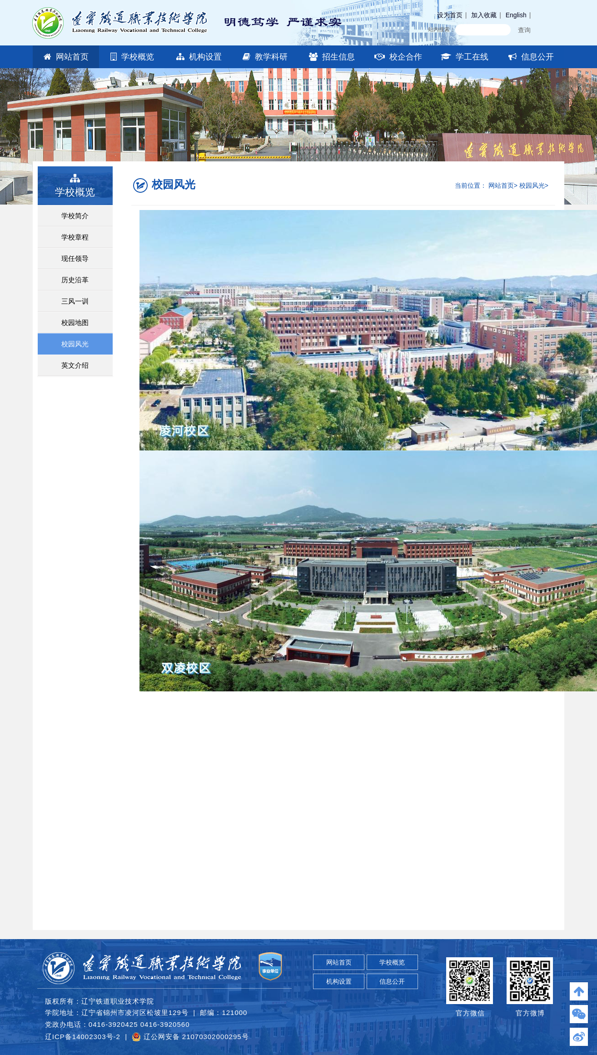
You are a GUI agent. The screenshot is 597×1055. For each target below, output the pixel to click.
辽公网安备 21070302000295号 (190, 1036)
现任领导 (75, 258)
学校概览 (132, 56)
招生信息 (332, 56)
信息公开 (531, 56)
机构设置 (199, 56)
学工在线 (464, 56)
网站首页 (66, 56)
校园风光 (75, 344)
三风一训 (75, 301)
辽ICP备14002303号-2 (82, 1036)
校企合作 (398, 56)
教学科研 (265, 56)
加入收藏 (484, 15)
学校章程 (75, 237)
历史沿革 (75, 280)
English (516, 15)
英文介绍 (75, 365)
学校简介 (75, 216)
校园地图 (75, 322)
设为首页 (450, 15)
